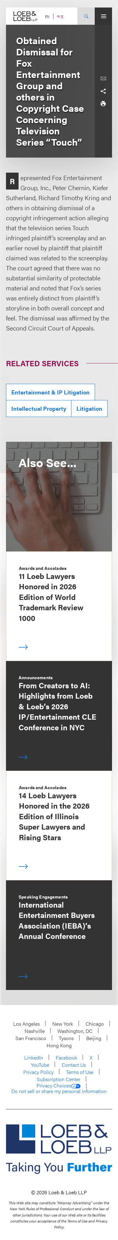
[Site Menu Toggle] (103, 16)
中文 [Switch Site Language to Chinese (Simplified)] (60, 16)
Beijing (93, 1038)
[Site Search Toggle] (86, 16)
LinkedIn (33, 1057)
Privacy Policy (38, 1072)
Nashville (35, 1030)
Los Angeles (26, 1023)
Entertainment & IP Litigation (50, 392)
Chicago (95, 1023)
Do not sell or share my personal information (59, 1091)
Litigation (89, 408)
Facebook (66, 1057)
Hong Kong (59, 1045)
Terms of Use (79, 1072)
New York (62, 1023)
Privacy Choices (59, 1085)
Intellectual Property (38, 408)
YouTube (40, 1064)
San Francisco (30, 1038)
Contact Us (74, 1064)
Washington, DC (75, 1030)
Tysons (66, 1038)
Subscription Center (58, 1079)
